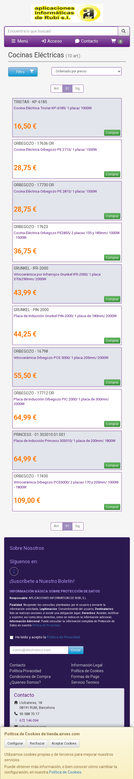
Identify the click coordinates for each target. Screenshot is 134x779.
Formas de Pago (85, 676)
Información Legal (86, 665)
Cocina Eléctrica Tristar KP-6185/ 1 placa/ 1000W (53, 108)
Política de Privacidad (46, 625)
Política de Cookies (65, 772)
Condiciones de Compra (30, 676)
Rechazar (37, 743)
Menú (19, 41)
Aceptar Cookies (64, 743)
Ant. (57, 88)
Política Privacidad (25, 671)
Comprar (112, 133)
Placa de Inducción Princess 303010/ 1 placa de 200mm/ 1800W (65, 441)
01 (67, 88)
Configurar (15, 743)
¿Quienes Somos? (25, 682)
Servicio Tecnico (85, 682)
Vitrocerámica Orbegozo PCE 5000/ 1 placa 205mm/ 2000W (61, 358)
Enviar (76, 650)
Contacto (86, 41)
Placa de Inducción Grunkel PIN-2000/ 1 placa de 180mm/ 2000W (65, 316)
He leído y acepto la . (48, 637)
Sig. (78, 88)
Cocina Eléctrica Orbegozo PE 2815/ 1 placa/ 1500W (55, 191)
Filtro (25, 71)
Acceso (51, 41)
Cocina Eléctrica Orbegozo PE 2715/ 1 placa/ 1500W (55, 149)
